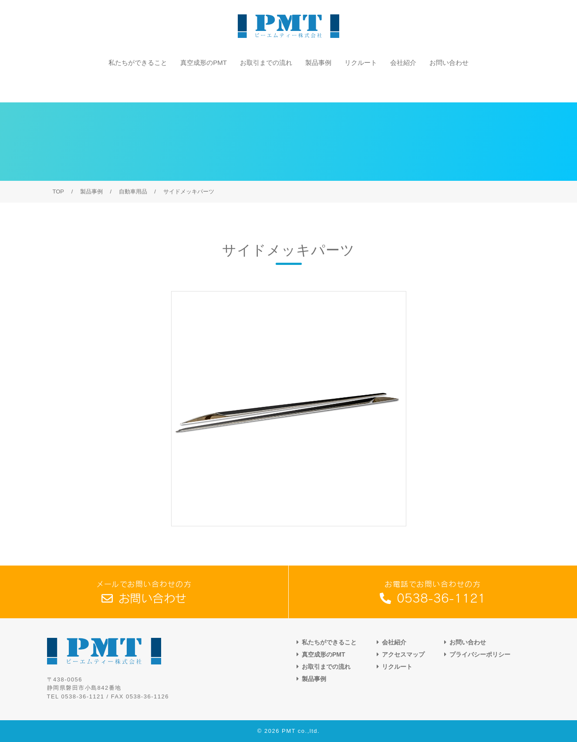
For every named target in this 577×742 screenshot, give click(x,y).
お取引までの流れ (266, 84)
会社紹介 (403, 84)
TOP (58, 191)
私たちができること (137, 84)
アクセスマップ (403, 654)
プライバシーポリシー (479, 654)
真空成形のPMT (203, 84)
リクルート (360, 84)
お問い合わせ (449, 84)
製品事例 (318, 84)
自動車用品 (133, 191)
